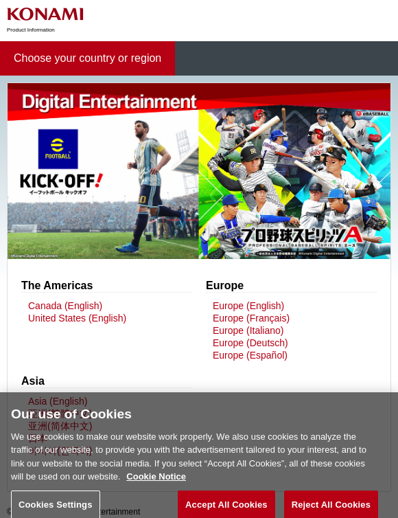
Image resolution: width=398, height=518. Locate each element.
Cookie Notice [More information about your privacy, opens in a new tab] (156, 483)
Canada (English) (65, 305)
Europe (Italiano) (248, 330)
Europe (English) (248, 305)
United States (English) (77, 318)
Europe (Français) (251, 318)
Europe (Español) (250, 355)
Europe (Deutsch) (250, 342)
